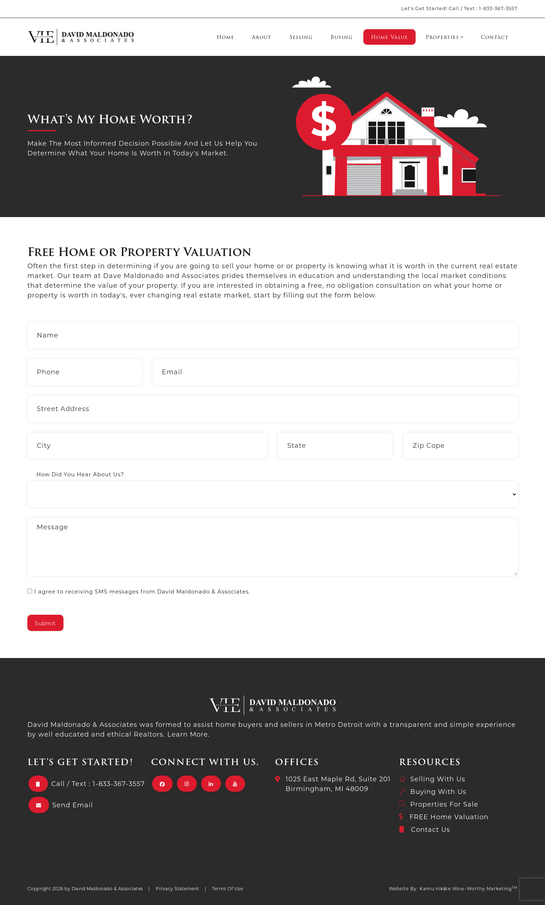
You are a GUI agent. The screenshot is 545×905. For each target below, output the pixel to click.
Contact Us (430, 830)
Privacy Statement (177, 888)
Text (469, 8)
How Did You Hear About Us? (80, 474)
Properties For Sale (444, 804)
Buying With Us (438, 792)
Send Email (72, 805)
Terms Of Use (227, 888)
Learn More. (188, 734)
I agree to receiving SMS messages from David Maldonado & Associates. (142, 591)
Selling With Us (437, 779)
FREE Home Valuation (448, 817)
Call (454, 8)
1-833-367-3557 (498, 8)
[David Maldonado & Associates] (81, 37)
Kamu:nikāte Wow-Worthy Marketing (469, 888)
